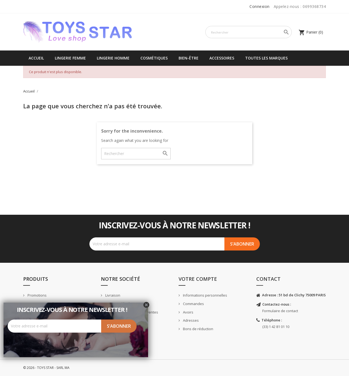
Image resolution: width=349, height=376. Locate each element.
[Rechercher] (248, 32)
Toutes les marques (266, 58)
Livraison (112, 295)
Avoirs (187, 312)
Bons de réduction (197, 328)
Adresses (190, 320)
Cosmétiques (154, 58)
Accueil (36, 58)
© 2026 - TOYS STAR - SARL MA (46, 367)
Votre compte (198, 279)
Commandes (193, 303)
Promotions (37, 295)
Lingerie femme (70, 58)
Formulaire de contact (280, 310)
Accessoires (221, 58)
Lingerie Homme (113, 58)
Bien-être (188, 58)
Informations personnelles (204, 295)
